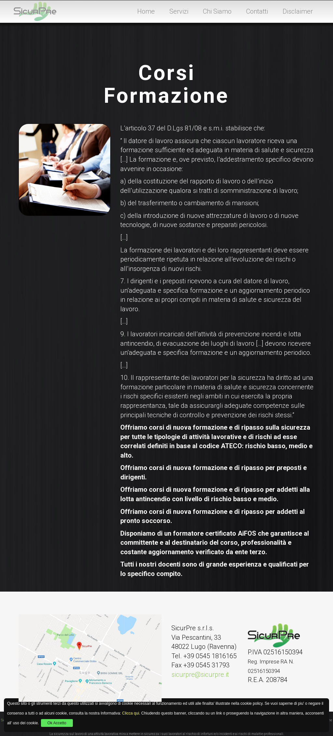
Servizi (178, 11)
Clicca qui (130, 713)
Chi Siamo (217, 11)
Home (146, 11)
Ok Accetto (56, 723)
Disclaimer (298, 11)
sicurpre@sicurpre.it (200, 674)
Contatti (257, 11)
